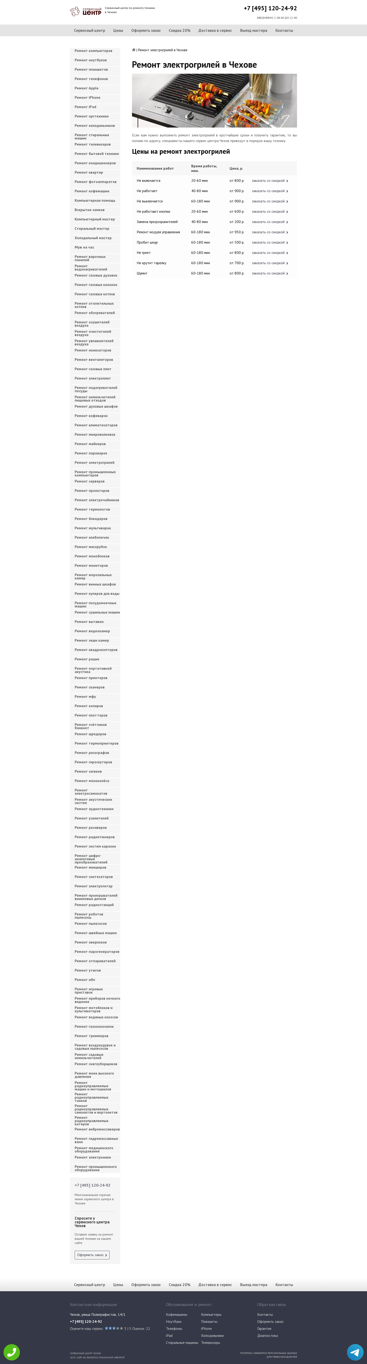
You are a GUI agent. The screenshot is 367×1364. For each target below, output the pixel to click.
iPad (169, 1335)
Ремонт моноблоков (92, 556)
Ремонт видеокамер (92, 631)
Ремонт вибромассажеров (97, 1129)
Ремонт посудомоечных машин (95, 604)
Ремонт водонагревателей (91, 267)
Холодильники (212, 1335)
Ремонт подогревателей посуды (96, 389)
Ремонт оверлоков (91, 942)
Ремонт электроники (93, 1157)
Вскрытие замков (90, 209)
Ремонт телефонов (91, 78)
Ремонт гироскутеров (93, 762)
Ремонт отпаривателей (95, 960)
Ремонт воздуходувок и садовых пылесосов (95, 1047)
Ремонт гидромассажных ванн (96, 1140)
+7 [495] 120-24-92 (270, 8)
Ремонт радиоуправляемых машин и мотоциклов (93, 1084)
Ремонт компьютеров (93, 50)
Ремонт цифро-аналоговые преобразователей (91, 857)
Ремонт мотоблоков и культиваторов (94, 1009)
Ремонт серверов (90, 481)
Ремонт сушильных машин (97, 612)
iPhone (206, 1328)
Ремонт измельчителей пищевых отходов (95, 398)
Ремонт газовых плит (93, 368)
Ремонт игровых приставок (89, 991)
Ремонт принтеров (91, 677)
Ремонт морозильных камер (93, 576)
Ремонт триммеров (91, 1035)
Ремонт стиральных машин (92, 136)
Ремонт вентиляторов (94, 359)
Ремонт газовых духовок (96, 275)
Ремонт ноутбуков (91, 60)
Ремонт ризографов (92, 752)
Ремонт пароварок (91, 453)
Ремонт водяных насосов (96, 1017)
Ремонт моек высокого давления (94, 1075)
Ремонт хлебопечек (92, 537)
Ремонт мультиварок (93, 528)
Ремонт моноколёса (92, 780)
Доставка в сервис (215, 30)
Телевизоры (210, 1342)
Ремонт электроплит (93, 378)
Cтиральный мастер (92, 228)
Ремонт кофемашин (92, 191)
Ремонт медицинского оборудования (94, 1149)
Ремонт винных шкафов (95, 584)
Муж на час (84, 247)
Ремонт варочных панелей (90, 258)
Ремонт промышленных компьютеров (95, 473)
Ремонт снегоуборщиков (96, 1063)
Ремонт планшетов (91, 69)
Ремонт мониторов (91, 565)
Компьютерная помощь (95, 200)
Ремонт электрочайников (97, 499)
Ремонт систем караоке (95, 846)
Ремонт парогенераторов (97, 951)
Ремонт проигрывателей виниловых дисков (96, 897)
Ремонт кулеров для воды (97, 593)
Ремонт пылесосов (91, 923)
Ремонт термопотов (92, 509)
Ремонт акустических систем (93, 801)
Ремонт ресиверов (91, 827)
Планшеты (209, 1321)
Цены (118, 30)
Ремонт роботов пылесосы (89, 916)
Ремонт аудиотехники (94, 808)
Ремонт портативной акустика (93, 670)
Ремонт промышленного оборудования (96, 1168)
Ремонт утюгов (88, 970)
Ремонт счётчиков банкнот (91, 726)
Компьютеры (211, 1314)
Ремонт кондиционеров (95, 163)
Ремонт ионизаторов (93, 350)
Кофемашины (176, 1314)
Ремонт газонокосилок (94, 1026)
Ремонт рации (87, 659)
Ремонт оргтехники (92, 116)
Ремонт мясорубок (91, 546)
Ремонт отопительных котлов (94, 305)
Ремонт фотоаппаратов (96, 181)
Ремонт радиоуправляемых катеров (91, 1119)
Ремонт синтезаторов (94, 876)
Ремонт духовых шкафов (96, 406)
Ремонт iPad (85, 106)
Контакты (284, 30)
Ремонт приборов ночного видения (97, 1000)
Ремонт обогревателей (95, 312)
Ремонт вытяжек (89, 621)
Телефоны (174, 1328)
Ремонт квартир (89, 172)
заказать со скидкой (268, 180)
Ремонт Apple (87, 88)
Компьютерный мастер (95, 219)
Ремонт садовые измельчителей (89, 1056)
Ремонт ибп (85, 979)
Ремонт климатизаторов (96, 425)
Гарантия (264, 1328)
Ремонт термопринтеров (96, 743)
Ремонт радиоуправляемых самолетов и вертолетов (96, 1107)
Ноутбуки (173, 1321)
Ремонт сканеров (90, 687)
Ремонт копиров (89, 705)
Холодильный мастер (93, 237)
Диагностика (267, 1335)
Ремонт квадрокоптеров (96, 649)
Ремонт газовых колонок (96, 284)
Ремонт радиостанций (94, 904)
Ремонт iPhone (87, 97)
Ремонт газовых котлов (95, 294)
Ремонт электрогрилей (94, 462)
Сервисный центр (89, 30)
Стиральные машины (182, 1342)
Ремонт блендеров (91, 518)
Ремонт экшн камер (92, 640)
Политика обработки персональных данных (268, 1353)
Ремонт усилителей (92, 818)
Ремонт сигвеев (88, 771)
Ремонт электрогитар (94, 886)
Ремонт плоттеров (91, 715)
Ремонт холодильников (95, 125)
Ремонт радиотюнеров (95, 836)
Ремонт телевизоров (93, 144)
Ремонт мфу (85, 696)
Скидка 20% (180, 30)
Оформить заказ (146, 30)
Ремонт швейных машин (96, 932)
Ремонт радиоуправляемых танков (91, 1096)
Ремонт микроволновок (95, 434)
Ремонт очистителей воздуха (93, 333)
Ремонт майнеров (90, 443)
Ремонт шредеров (90, 733)
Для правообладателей (282, 1356)
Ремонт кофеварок (91, 415)
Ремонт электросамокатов (91, 792)
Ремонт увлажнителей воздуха (94, 342)
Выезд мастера (253, 30)
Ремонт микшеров (90, 867)
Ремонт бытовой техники (97, 153)
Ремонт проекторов (92, 490)
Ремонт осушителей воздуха (92, 324)
